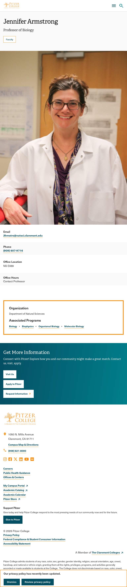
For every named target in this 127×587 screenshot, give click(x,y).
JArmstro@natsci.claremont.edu (23, 235)
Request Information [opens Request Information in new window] (17, 393)
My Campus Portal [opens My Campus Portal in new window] (14, 485)
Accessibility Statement (16, 543)
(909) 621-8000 (17, 450)
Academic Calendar (14, 494)
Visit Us (10, 374)
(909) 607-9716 (13, 250)
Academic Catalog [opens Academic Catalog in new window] (13, 490)
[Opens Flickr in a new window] (32, 459)
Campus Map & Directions (23, 444)
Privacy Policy (11, 535)
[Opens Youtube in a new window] (26, 459)
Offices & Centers (13, 477)
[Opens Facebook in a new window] (10, 459)
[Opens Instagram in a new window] (5, 459)
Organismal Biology (49, 326)
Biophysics (28, 326)
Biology (13, 326)
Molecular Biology (74, 326)
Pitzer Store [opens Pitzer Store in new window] (10, 499)
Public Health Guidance (16, 473)
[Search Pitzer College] (121, 6)
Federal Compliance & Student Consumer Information (34, 539)
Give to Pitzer (13, 519)
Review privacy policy (38, 582)
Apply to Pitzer (13, 383)
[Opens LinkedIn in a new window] (21, 459)
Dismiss (12, 582)
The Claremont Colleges (106, 552)
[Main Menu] (113, 6)
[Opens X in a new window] (16, 459)
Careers (8, 468)
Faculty (9, 39)
